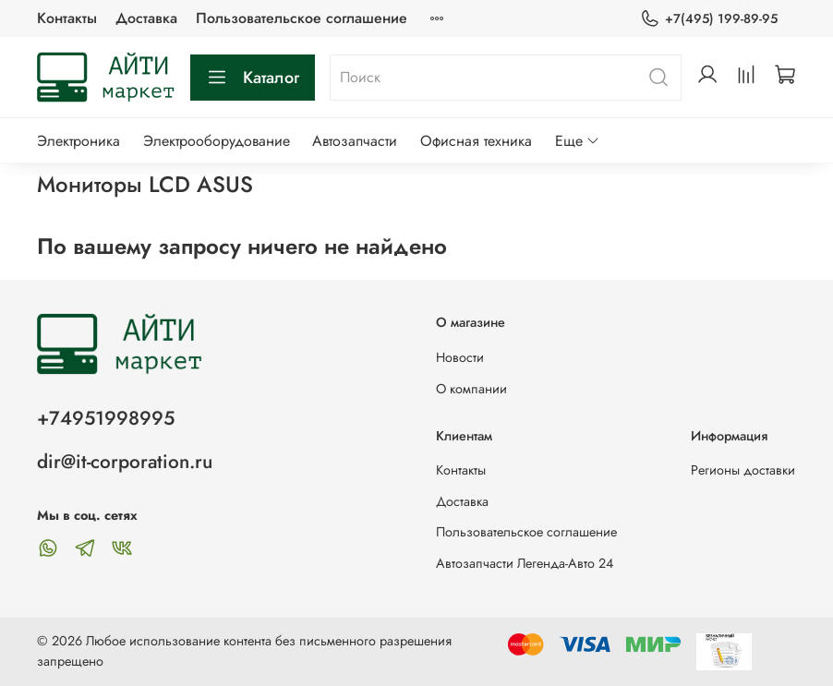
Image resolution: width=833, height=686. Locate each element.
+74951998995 (106, 418)
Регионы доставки (743, 470)
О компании (471, 388)
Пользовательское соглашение (301, 18)
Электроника (78, 140)
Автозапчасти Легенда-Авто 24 (524, 563)
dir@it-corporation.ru (124, 461)
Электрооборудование (216, 140)
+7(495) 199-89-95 (709, 19)
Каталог (252, 78)
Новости (460, 357)
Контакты (67, 18)
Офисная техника (476, 140)
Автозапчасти (354, 140)
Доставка (146, 18)
